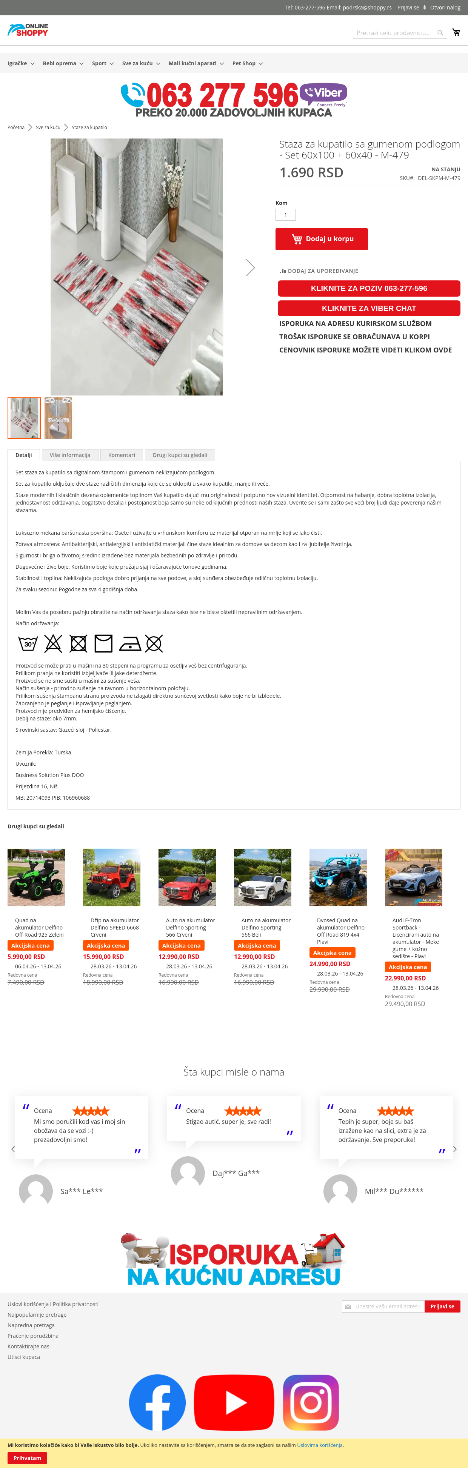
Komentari (121, 455)
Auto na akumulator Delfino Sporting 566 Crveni (190, 927)
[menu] (234, 63)
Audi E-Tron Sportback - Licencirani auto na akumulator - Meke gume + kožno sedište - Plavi (416, 938)
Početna (17, 127)
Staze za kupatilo (89, 127)
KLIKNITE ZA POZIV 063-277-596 (369, 288)
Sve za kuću (49, 127)
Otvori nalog (445, 7)
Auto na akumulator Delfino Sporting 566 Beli (266, 927)
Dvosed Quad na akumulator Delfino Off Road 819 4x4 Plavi (341, 931)
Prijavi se (408, 7)
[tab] (24, 455)
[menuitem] (19, 63)
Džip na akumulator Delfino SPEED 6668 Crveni (115, 927)
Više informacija (70, 455)
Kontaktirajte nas (28, 1346)
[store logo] (28, 30)
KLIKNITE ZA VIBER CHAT (369, 308)
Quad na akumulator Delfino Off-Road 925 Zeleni (39, 927)
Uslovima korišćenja (320, 1445)
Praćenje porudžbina (33, 1335)
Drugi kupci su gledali (180, 455)
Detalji (23, 455)
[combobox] (400, 33)
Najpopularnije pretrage (37, 1314)
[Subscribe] (442, 1306)
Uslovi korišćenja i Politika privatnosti (53, 1304)
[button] (58, 418)
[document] (234, 1453)
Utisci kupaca (24, 1356)
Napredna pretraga (31, 1325)
